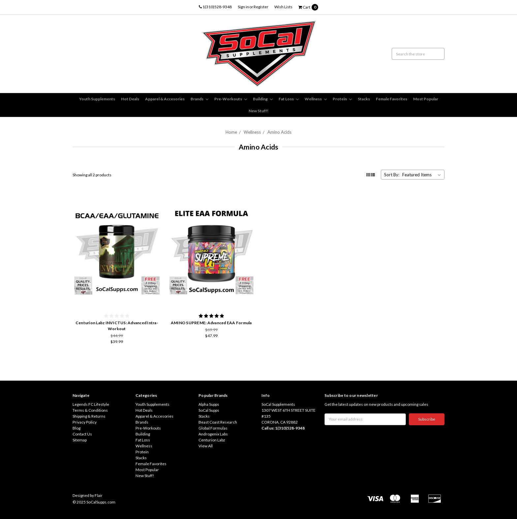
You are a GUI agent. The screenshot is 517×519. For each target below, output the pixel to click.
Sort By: (391, 174)
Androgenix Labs (213, 434)
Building (263, 98)
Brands (199, 98)
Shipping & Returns (89, 416)
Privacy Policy (85, 422)
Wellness (316, 98)
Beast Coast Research (217, 422)
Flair (99, 495)
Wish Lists (283, 6)
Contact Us (82, 434)
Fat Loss (289, 98)
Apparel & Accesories (165, 98)
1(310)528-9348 (215, 6)
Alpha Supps (208, 404)
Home (231, 132)
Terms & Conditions (90, 410)
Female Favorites (391, 98)
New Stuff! (258, 110)
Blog (76, 428)
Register (261, 6)
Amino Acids (279, 132)
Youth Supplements (97, 98)
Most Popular (425, 98)
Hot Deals (130, 98)
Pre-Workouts (230, 98)
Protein (342, 98)
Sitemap (80, 439)
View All (205, 445)
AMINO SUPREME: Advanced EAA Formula (211, 322)
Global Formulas (213, 428)
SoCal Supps (208, 410)
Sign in (243, 6)
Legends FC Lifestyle (91, 404)
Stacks (364, 98)
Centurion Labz (211, 439)
